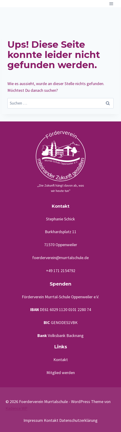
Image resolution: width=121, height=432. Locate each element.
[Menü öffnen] (111, 3)
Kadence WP (16, 408)
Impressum (33, 420)
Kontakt (60, 359)
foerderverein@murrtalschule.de (60, 257)
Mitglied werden (60, 372)
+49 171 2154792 (60, 270)
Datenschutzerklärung (78, 420)
